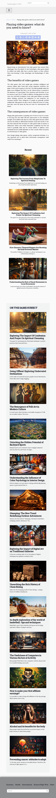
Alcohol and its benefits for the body (27, 726)
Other (13, 20)
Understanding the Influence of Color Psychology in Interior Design (27, 479)
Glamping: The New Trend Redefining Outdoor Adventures (25, 514)
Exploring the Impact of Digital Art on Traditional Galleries (27, 550)
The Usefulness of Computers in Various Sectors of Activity (25, 656)
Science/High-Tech (41, 785)
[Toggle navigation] (9, 10)
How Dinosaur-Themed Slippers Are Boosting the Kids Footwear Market (28, 248)
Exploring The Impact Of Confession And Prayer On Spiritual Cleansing (28, 214)
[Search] (38, 3)
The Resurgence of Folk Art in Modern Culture (24, 408)
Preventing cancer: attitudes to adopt (28, 759)
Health (17, 785)
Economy (9, 785)
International (27, 785)
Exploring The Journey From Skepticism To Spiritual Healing (28, 180)
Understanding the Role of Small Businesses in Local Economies (28, 283)
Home (8, 20)
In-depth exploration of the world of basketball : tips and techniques (27, 621)
